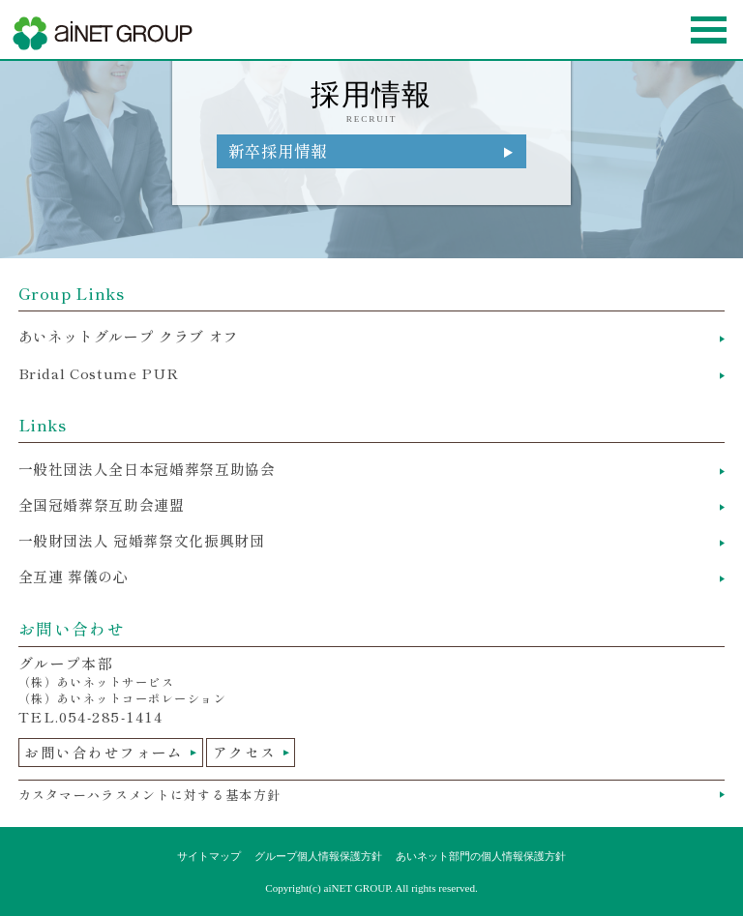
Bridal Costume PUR (98, 373)
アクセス (245, 752)
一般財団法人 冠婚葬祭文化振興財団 (141, 540)
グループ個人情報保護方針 (318, 856)
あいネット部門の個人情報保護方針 (481, 856)
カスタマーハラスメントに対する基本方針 (150, 794)
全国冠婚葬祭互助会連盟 (101, 504)
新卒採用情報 (277, 151)
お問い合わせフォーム (104, 752)
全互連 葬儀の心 (73, 576)
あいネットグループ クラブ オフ (128, 336)
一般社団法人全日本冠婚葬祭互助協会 (147, 468)
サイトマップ (209, 856)
